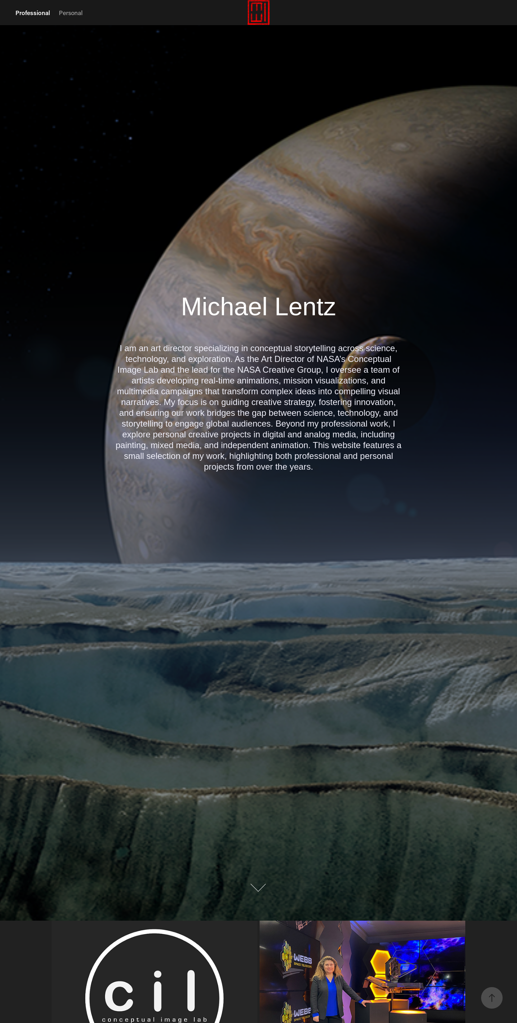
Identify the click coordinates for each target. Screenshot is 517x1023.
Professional (32, 13)
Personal (71, 13)
